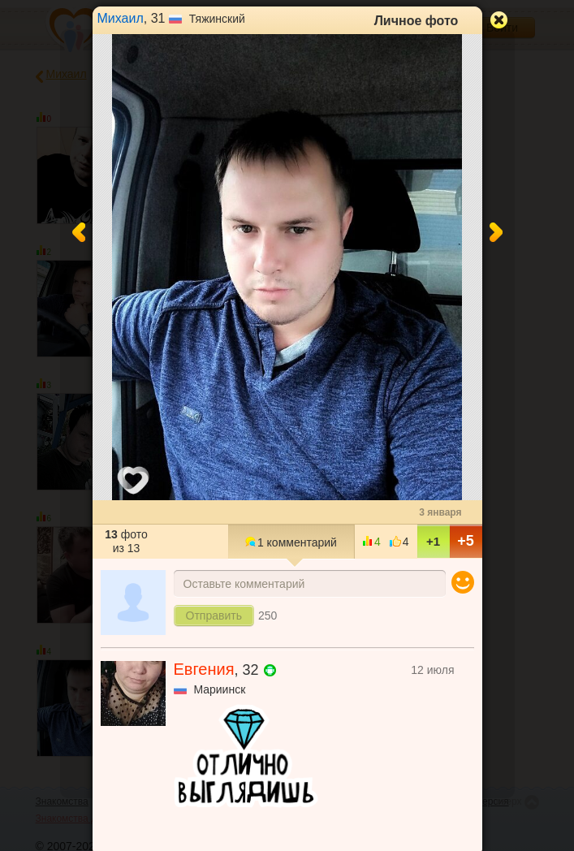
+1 (433, 541)
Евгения (204, 669)
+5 (465, 541)
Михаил (120, 18)
